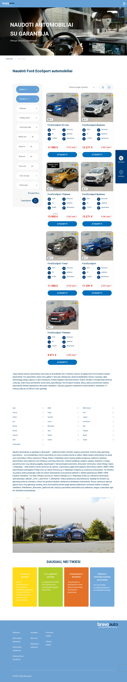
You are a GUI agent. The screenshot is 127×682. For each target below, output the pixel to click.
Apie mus (34, 638)
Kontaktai (34, 632)
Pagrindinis (9, 59)
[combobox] (27, 89)
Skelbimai (16, 632)
